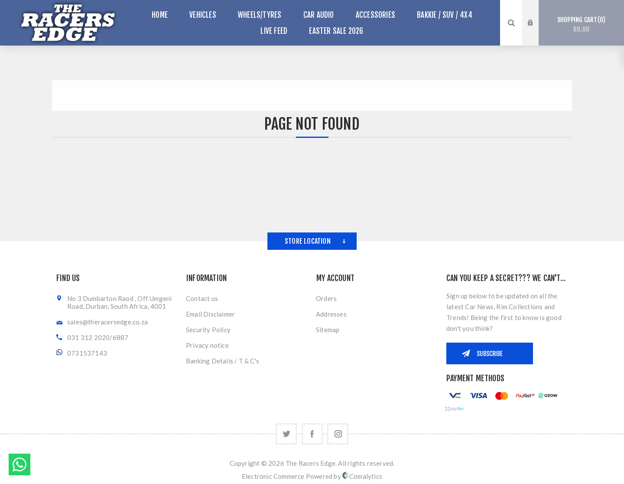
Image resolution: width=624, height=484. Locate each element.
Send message (19, 464)
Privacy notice (207, 345)
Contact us (202, 298)
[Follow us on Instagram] (338, 434)
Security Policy (208, 330)
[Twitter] (286, 434)
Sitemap (327, 330)
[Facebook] (312, 434)
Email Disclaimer (210, 314)
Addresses (331, 314)
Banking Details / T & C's (222, 361)
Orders (326, 298)
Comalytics (362, 476)
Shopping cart (581, 24)
